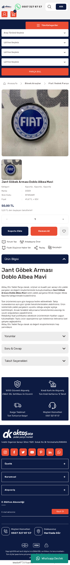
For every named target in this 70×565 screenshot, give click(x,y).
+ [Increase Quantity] (63, 219)
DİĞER (28, 191)
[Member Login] (4, 14)
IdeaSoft (17, 562)
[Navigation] (47, 25)
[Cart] (13, 14)
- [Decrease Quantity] (6, 219)
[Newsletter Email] (35, 512)
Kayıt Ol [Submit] (60, 511)
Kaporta (29, 187)
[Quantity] (35, 219)
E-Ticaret (28, 562)
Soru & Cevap (13, 348)
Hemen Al (44, 231)
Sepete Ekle (15, 231)
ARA (61, 6)
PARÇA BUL (35, 71)
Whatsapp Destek (49, 558)
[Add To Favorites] (64, 231)
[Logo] (6, 6)
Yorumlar (9, 336)
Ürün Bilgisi (11, 259)
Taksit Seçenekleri (15, 361)
